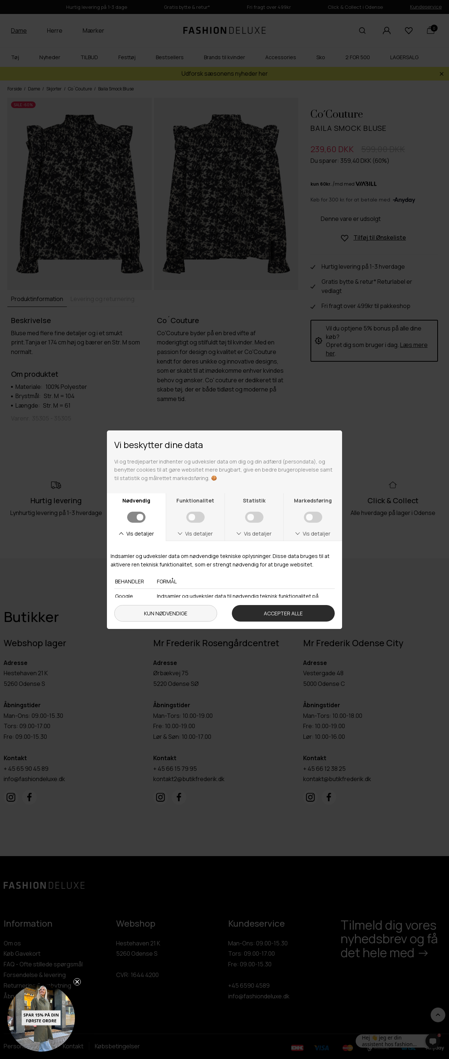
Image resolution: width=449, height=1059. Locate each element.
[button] (41, 1018)
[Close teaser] (77, 981)
